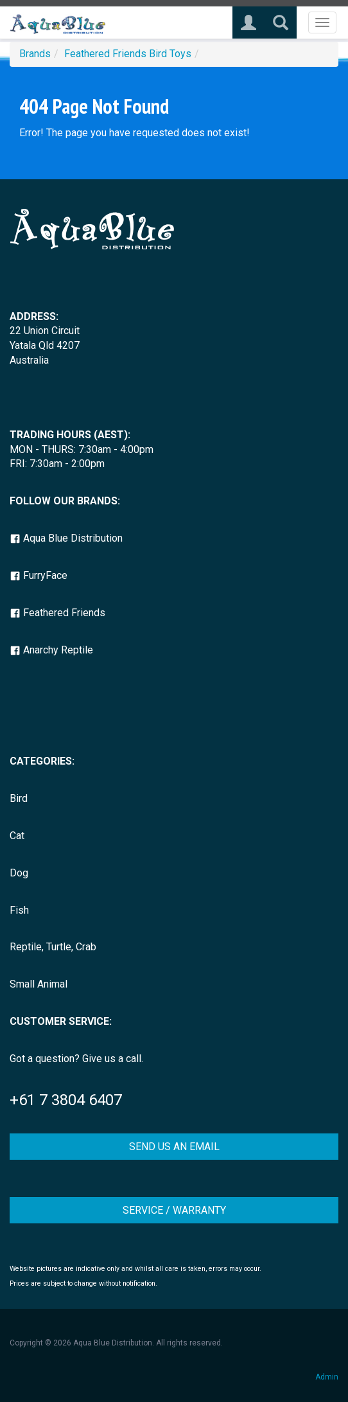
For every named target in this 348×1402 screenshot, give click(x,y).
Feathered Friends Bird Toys (127, 54)
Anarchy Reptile (51, 650)
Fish (19, 910)
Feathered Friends (57, 613)
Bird (19, 798)
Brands (35, 54)
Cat (17, 836)
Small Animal (38, 984)
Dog (19, 873)
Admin (326, 1376)
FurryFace (38, 575)
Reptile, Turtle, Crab (53, 947)
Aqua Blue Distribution (66, 538)
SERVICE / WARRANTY (174, 1210)
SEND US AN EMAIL (174, 1146)
